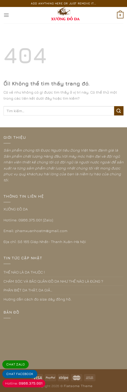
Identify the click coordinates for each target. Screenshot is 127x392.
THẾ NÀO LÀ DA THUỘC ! (24, 272)
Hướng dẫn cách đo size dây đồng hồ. (38, 299)
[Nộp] (118, 110)
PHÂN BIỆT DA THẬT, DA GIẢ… (28, 290)
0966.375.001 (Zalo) (35, 220)
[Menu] (6, 15)
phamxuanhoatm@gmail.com (41, 231)
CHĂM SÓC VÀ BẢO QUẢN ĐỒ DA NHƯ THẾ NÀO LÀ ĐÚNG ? (53, 281)
